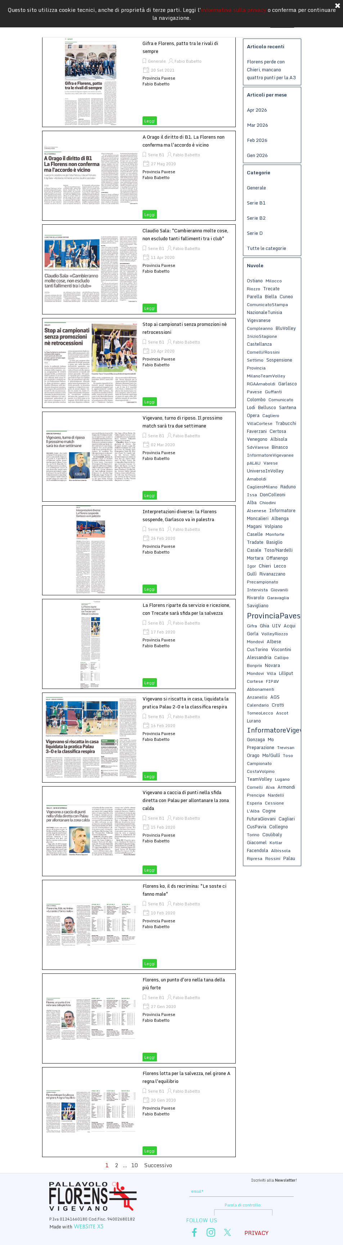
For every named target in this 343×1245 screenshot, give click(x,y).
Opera (253, 415)
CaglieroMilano (262, 486)
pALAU (254, 463)
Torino (253, 834)
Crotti (278, 704)
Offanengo (277, 557)
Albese (274, 641)
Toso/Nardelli (278, 550)
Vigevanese (259, 320)
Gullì (252, 573)
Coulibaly (272, 834)
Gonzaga (256, 739)
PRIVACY (256, 1232)
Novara (272, 665)
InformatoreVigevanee (270, 455)
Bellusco (267, 407)
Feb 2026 (257, 140)
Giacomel (257, 842)
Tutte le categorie (266, 248)
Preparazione (260, 747)
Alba (252, 502)
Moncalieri (257, 518)
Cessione (274, 803)
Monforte (275, 534)
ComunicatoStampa (267, 304)
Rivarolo (255, 597)
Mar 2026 (257, 125)
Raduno (288, 486)
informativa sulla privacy (233, 5)
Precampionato (262, 581)
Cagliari (287, 818)
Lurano (254, 720)
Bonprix (254, 665)
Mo (271, 739)
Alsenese (256, 510)
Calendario (258, 705)
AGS (275, 696)
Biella (271, 296)
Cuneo (286, 296)
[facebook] (194, 1232)
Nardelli (276, 795)
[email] (241, 1191)
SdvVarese (258, 447)
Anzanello (257, 697)
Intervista (257, 589)
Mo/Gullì (271, 755)
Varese (270, 463)
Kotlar (276, 842)
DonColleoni (272, 494)
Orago (253, 755)
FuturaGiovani (261, 818)
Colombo (256, 399)
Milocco (274, 280)
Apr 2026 (257, 110)
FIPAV (272, 681)
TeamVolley (259, 779)
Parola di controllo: (243, 1205)
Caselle (255, 534)
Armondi (286, 787)
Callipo (281, 657)
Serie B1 (156, 155)
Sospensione (279, 359)
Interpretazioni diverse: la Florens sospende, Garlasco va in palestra (180, 515)
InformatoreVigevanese (284, 730)
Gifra (252, 625)
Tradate (255, 542)
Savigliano (257, 605)
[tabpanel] (243, 1179)
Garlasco (287, 383)
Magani (254, 526)
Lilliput (286, 673)
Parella (254, 296)
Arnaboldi (256, 478)
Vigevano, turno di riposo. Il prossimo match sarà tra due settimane (182, 422)
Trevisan (285, 747)
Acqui (289, 625)
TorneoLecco (260, 712)
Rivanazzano (272, 573)
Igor (251, 566)
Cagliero (270, 415)
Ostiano (255, 280)
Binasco (280, 447)
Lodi (251, 407)
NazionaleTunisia (264, 312)
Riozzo (253, 288)
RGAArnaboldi (261, 383)
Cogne (269, 810)
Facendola (257, 850)
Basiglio (274, 542)
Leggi (149, 121)
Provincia (256, 367)
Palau (289, 858)
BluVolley (286, 328)
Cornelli (255, 787)
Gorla (252, 633)
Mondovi (255, 673)
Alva (270, 787)
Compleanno (260, 328)
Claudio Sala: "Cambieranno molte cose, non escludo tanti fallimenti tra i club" (185, 234)
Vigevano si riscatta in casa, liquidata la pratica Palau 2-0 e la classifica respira (186, 703)
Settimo (255, 360)
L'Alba (253, 810)
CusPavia (256, 826)
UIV (276, 625)
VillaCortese (259, 423)
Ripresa (254, 858)
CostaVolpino (261, 771)
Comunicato (280, 399)
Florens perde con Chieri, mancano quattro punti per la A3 (271, 69)
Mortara (255, 557)
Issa (252, 494)
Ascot (282, 712)
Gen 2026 (257, 155)
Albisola (278, 439)
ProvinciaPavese (275, 615)
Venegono (257, 439)
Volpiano (274, 526)
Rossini (272, 858)
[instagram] (211, 1232)
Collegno (278, 826)
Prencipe (256, 795)
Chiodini (267, 502)
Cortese (255, 681)
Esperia (254, 803)
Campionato (259, 763)
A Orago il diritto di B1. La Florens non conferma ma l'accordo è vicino (184, 141)
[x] (227, 1232)
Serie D (255, 233)
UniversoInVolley (265, 470)
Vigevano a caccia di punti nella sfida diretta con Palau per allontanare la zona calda (186, 800)
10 (136, 1165)
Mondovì (255, 641)
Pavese (254, 391)
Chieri (265, 565)
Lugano (282, 779)
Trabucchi (285, 423)
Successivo (158, 1165)
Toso (288, 755)
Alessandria (259, 657)
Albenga (280, 518)
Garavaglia (278, 597)
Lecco (280, 565)
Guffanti (273, 391)
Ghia (264, 625)
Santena (287, 407)
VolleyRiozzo (274, 633)
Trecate (271, 288)
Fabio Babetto (188, 61)
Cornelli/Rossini (263, 352)
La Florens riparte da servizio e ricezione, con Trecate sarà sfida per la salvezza (186, 609)
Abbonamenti (260, 689)
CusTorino (257, 649)
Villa (271, 673)
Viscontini (281, 649)
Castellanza (259, 344)
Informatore (282, 510)
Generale (157, 61)
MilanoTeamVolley (266, 375)
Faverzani (257, 431)
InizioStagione (262, 336)
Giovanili (279, 589)
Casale (254, 550)
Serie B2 (256, 218)
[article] (139, 82)
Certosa (278, 431)
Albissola (280, 850)
